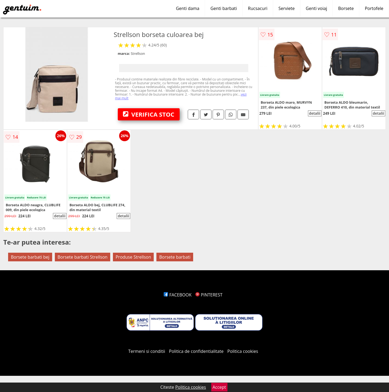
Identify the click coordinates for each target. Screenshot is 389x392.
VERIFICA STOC (148, 114)
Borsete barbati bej (30, 257)
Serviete (287, 8)
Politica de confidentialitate (196, 351)
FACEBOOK (178, 295)
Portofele (374, 8)
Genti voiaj (316, 8)
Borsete (346, 8)
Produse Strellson (133, 257)
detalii (314, 113)
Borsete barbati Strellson (83, 257)
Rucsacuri (257, 8)
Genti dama (187, 8)
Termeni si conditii (146, 351)
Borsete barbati (174, 257)
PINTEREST (208, 295)
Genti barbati (223, 8)
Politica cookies (242, 351)
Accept (219, 387)
